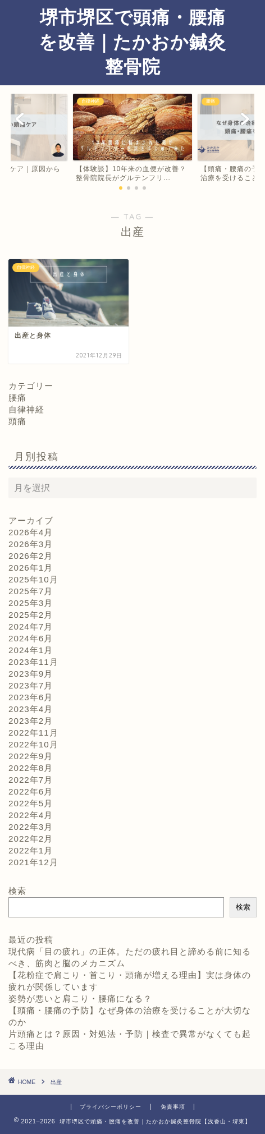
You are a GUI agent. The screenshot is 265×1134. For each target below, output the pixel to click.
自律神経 (26, 409)
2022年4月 (30, 815)
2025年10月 (33, 579)
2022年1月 (30, 850)
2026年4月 (30, 532)
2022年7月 (30, 779)
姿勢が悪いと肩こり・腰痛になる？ (80, 998)
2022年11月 (33, 732)
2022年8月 (30, 768)
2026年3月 (30, 544)
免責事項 (173, 1107)
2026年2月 (30, 556)
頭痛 (17, 421)
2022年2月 (30, 838)
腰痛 (17, 397)
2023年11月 (33, 662)
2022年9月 (30, 756)
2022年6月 (30, 791)
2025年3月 (30, 603)
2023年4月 (30, 709)
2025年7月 (30, 591)
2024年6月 (30, 638)
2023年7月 (30, 685)
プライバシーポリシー (110, 1107)
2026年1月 (30, 567)
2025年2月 (30, 614)
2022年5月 (30, 803)
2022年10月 (33, 744)
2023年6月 (30, 697)
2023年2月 (30, 721)
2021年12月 (33, 862)
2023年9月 (30, 673)
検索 (17, 891)
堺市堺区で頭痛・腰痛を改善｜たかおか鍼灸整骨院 (132, 41)
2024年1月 (30, 650)
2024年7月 (30, 626)
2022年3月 (30, 827)
